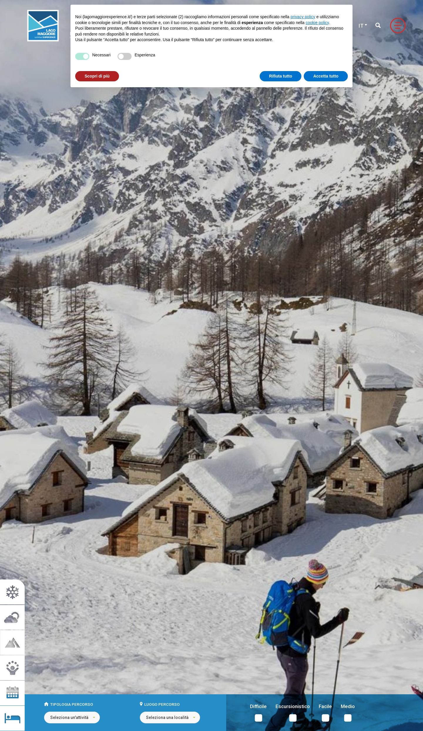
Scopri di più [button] (97, 76)
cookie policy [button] (317, 22)
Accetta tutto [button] (325, 76)
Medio (348, 706)
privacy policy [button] (303, 16)
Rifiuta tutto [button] (280, 76)
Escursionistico (293, 706)
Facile (325, 706)
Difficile (258, 706)
